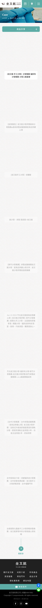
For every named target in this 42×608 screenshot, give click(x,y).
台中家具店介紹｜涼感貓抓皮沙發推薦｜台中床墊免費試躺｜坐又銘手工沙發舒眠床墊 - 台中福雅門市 (21, 484)
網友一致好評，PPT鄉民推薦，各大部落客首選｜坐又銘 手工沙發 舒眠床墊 (11, 4)
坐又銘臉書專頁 (15, 603)
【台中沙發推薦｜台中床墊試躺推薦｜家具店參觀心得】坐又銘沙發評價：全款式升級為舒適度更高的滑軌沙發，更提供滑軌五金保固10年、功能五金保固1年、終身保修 (21, 430)
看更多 (21, 548)
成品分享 (13, 18)
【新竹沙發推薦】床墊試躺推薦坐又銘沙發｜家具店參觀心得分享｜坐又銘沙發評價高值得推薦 (21, 270)
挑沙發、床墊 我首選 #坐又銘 (21, 222)
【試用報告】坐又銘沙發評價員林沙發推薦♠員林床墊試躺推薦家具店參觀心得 (21, 130)
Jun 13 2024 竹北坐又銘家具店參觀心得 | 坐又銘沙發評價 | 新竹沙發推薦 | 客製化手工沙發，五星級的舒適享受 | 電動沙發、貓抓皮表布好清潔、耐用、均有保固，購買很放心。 (21, 323)
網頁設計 (17, 599)
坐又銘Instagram (21, 603)
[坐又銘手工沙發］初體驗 (21, 178)
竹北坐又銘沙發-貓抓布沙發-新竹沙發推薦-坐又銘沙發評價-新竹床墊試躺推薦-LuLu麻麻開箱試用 (21, 377)
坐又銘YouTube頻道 (26, 603)
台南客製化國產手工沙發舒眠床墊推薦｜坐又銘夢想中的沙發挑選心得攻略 (21, 534)
